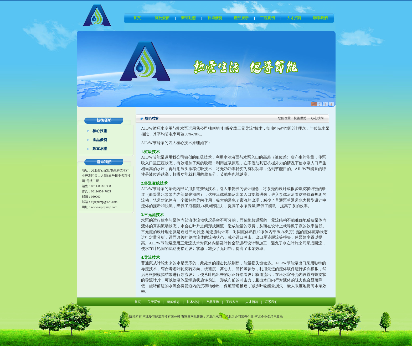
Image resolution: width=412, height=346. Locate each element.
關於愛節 (162, 18)
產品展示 (241, 18)
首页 (138, 302)
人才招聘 (294, 18)
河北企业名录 (264, 316)
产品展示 (212, 302)
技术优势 (193, 302)
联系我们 (271, 302)
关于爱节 (154, 302)
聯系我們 (320, 18)
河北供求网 (214, 316)
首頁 (137, 18)
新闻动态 (173, 302)
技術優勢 (215, 18)
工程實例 (267, 18)
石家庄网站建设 (192, 316)
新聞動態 (188, 18)
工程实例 (232, 302)
